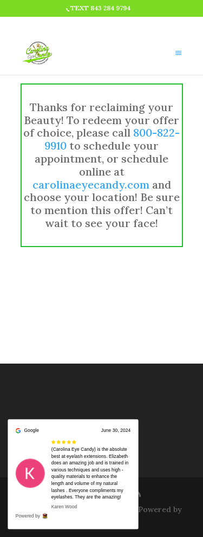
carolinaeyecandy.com (90, 184)
